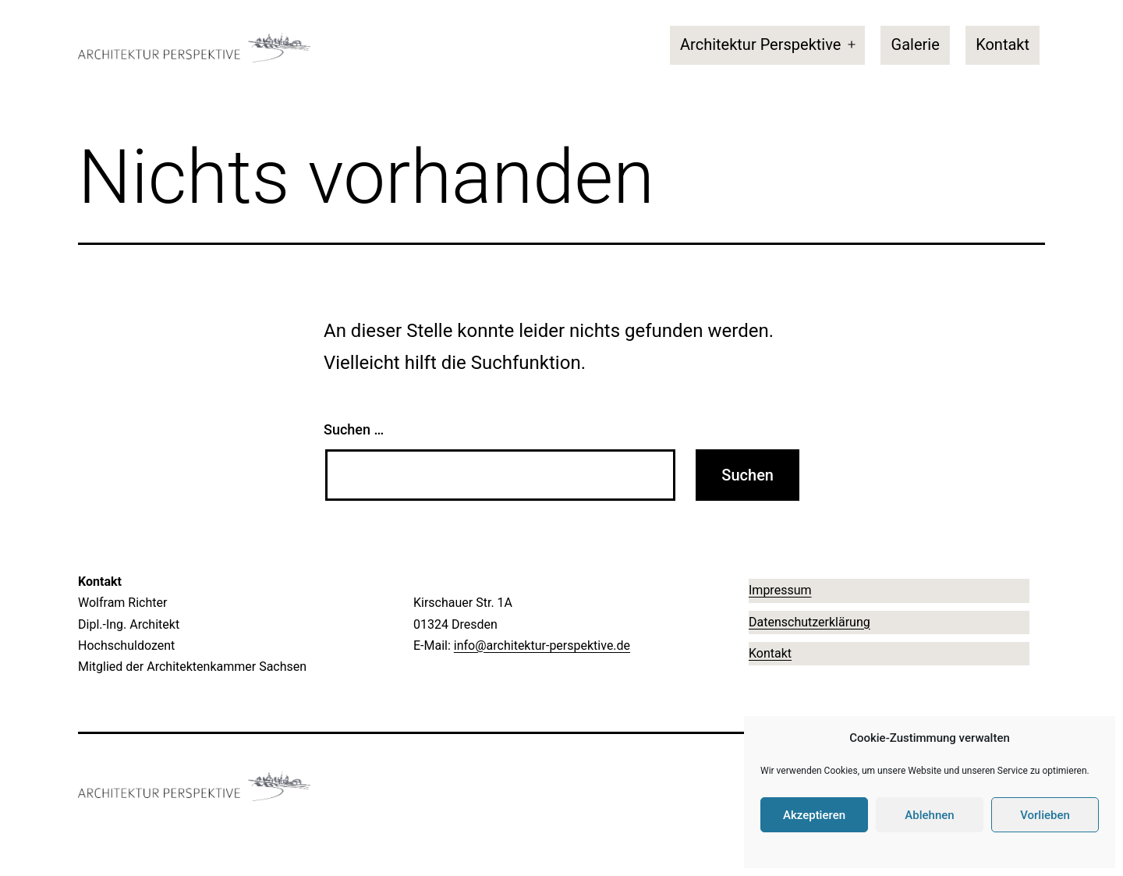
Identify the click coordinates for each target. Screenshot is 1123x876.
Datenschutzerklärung (809, 622)
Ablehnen (929, 815)
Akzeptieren (814, 815)
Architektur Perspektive (760, 44)
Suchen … (354, 429)
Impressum (780, 590)
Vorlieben (1045, 815)
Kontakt (1002, 44)
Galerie (915, 44)
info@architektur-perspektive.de (542, 645)
